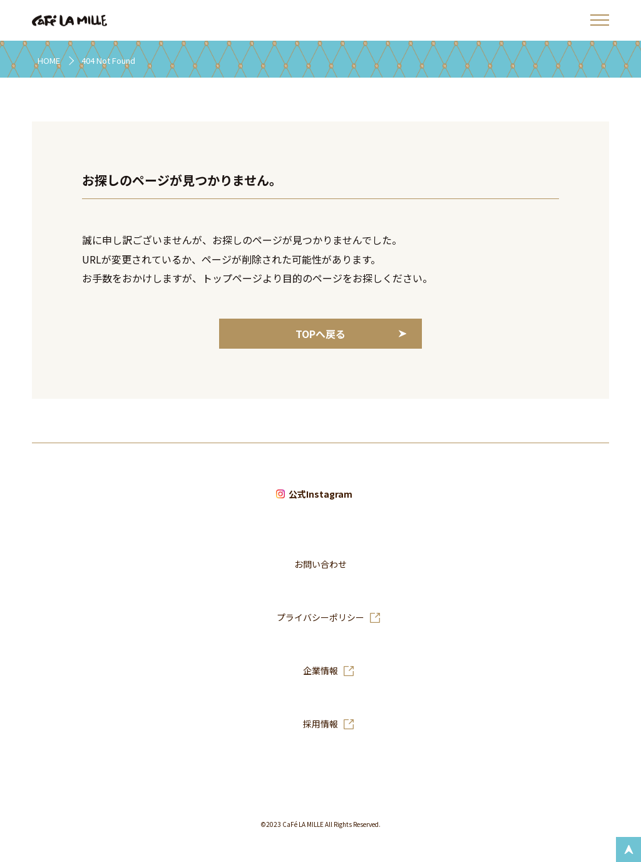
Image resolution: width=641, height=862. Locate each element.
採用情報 (320, 724)
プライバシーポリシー (320, 618)
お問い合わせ (320, 564)
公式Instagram (320, 494)
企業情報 (320, 671)
